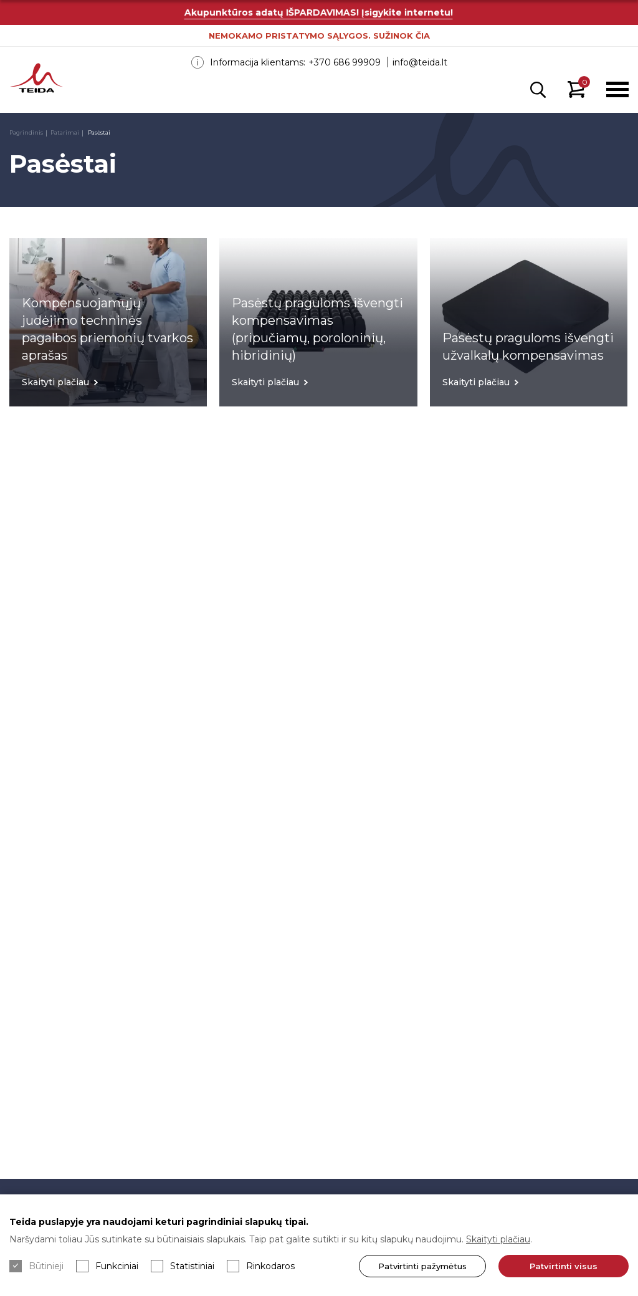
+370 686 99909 (344, 62)
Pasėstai (98, 132)
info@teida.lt (420, 62)
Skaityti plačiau (498, 1239)
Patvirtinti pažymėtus (422, 1266)
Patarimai (64, 132)
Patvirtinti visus (564, 1266)
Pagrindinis (26, 132)
